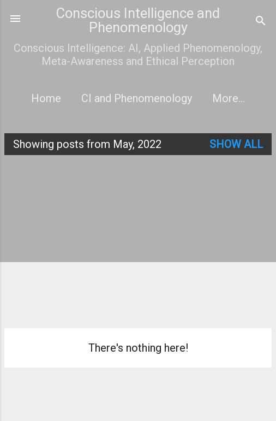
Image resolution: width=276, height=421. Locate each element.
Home (46, 98)
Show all (236, 144)
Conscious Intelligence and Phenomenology (138, 20)
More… (228, 98)
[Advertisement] (140, 240)
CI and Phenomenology (136, 98)
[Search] (260, 22)
